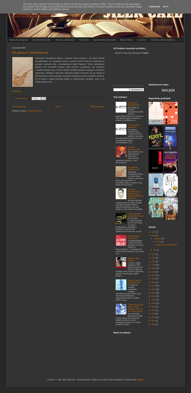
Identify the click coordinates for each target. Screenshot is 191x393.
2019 (153, 268)
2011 (153, 296)
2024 (153, 236)
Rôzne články (126, 40)
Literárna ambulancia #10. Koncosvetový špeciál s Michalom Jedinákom (135, 193)
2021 (153, 261)
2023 (153, 254)
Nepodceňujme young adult (134, 237)
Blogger (140, 380)
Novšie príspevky (19, 107)
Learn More (154, 7)
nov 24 (158, 242)
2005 (153, 317)
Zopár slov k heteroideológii (134, 104)
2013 (153, 289)
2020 (153, 265)
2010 (153, 300)
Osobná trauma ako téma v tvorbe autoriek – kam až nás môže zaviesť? (136, 308)
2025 (153, 232)
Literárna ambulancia (65, 40)
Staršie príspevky (97, 107)
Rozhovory (84, 40)
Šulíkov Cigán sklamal (133, 259)
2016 (153, 279)
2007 (153, 310)
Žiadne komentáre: (22, 98)
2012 (153, 293)
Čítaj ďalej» (16, 91)
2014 (153, 286)
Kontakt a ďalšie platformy (163, 40)
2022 (153, 258)
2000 (153, 324)
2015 (153, 282)
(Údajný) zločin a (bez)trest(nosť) (134, 281)
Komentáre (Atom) (34, 111)
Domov (58, 107)
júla (155, 250)
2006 (153, 314)
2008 (153, 307)
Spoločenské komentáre (104, 40)
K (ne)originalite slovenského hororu (136, 215)
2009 (153, 303)
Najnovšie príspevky (19, 40)
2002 (153, 321)
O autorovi (142, 40)
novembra (157, 239)
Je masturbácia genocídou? (134, 126)
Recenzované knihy (42, 40)
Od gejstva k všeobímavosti (30, 52)
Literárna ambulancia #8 (134, 148)
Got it (165, 7)
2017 (153, 275)
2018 (153, 272)
